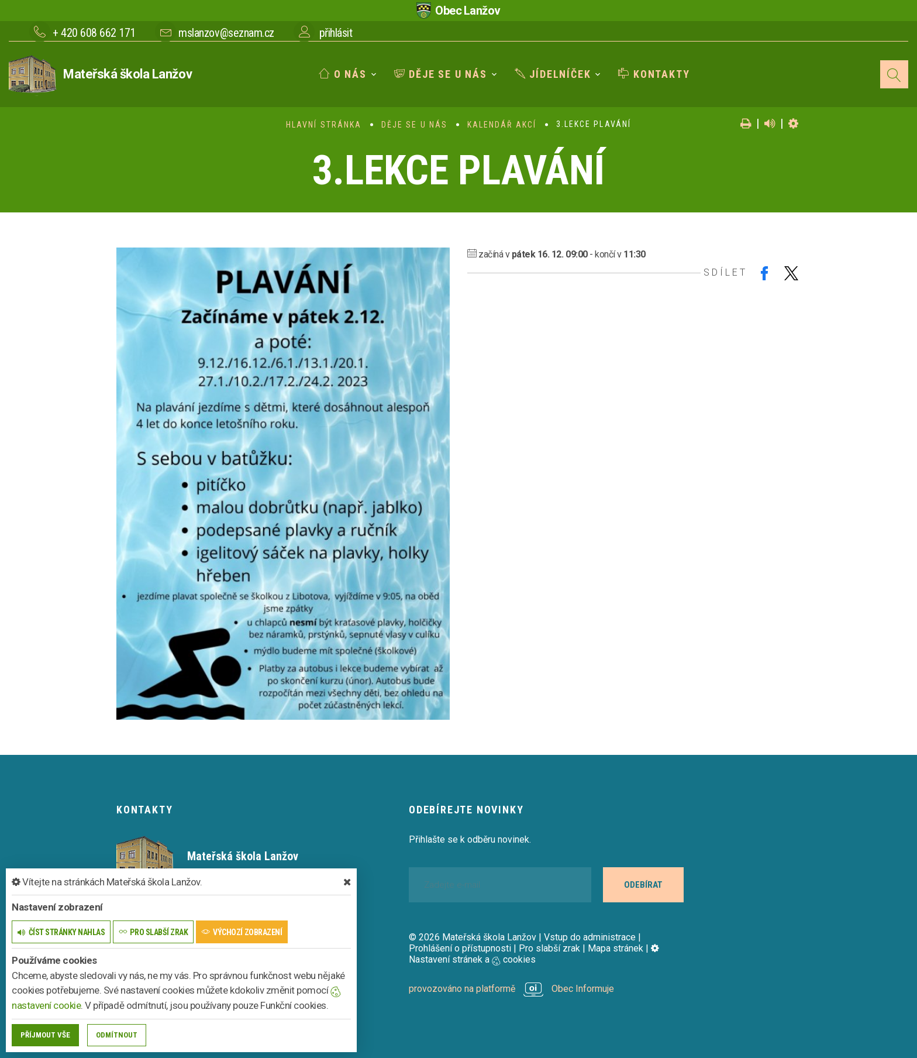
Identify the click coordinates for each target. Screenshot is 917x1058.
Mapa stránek (615, 948)
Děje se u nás (440, 74)
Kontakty (654, 74)
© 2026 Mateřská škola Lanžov (472, 937)
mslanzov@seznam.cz (226, 33)
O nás (343, 74)
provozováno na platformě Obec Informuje (511, 988)
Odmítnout (116, 1034)
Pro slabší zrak (549, 948)
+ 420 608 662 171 (94, 33)
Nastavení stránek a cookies (534, 954)
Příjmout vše (45, 1034)
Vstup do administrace (590, 937)
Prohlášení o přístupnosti (460, 948)
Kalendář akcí (501, 124)
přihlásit (336, 32)
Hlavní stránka (323, 124)
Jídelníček (553, 74)
